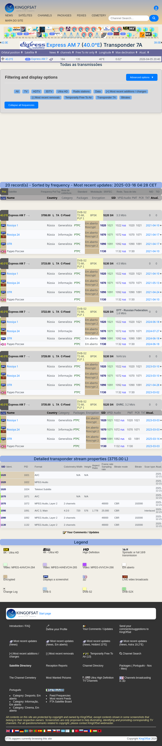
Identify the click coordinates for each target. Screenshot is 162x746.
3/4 (111, 215)
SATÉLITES (25, 15)
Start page (28, 613)
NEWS (9, 15)
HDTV (36, 91)
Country (52, 198)
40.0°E (91, 45)
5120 (106, 215)
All (17, 91)
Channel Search (130, 653)
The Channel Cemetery (22, 677)
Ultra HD (63, 91)
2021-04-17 (152, 234)
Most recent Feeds (60, 698)
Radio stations (81, 91)
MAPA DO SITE (14, 20)
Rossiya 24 (13, 234)
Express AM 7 (63, 45)
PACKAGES (64, 15)
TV (25, 91)
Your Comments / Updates (83, 532)
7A (57, 215)
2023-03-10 (152, 366)
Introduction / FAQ (19, 626)
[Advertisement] (81, 150)
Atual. (154, 198)
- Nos (148, 665)
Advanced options (142, 77)
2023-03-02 (152, 392)
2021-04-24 (152, 292)
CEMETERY (99, 15)
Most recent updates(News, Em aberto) (59, 643)
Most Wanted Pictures (58, 677)
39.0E (157, 42)
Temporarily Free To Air (78, 97)
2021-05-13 (152, 283)
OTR (9, 244)
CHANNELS (45, 15)
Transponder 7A (106, 97)
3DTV (49, 91)
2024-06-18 (152, 322)
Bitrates (125, 97)
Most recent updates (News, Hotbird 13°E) (96, 643)
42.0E (4, 42)
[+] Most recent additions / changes (126, 91)
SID (113, 198)
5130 (106, 263)
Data (98, 91)
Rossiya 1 (12, 225)
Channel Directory (93, 665)
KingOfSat (145, 738)
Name (11, 198)
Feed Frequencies (60, 695)
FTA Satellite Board (61, 701)
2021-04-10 (152, 225)
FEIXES (81, 15)
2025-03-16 (153, 439)
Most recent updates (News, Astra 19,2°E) (133, 643)
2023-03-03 (153, 420)
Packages (125, 665)
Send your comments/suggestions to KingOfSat (134, 629)
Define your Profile (56, 628)
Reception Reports (56, 665)
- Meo (122, 668)
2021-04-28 (152, 385)
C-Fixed (65, 215)
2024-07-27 (152, 331)
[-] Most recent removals (46, 97)
